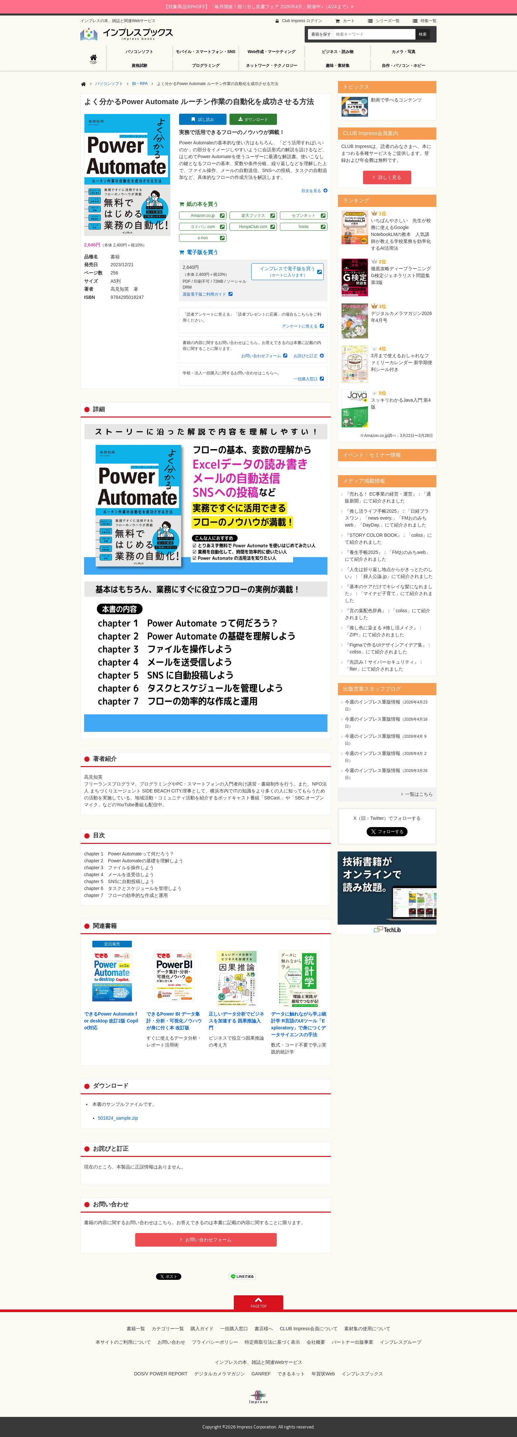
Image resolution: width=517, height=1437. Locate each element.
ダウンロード (256, 119)
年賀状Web (323, 1373)
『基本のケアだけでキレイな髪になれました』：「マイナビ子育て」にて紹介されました (389, 593)
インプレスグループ (400, 1342)
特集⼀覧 (429, 20)
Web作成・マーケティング (271, 51)
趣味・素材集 (338, 65)
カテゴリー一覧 (168, 1328)
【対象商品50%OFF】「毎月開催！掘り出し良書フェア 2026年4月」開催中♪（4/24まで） (258, 6)
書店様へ (264, 1328)
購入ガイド (202, 1328)
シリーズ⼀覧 (388, 20)
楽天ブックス (253, 215)
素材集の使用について (367, 1328)
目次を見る (311, 190)
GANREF (261, 1373)
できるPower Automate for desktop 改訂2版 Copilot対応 (111, 1020)
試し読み (206, 119)
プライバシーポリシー (215, 1342)
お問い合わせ (171, 1342)
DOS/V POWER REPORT (160, 1373)
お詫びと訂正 (306, 356)
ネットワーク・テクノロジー (271, 65)
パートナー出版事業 (352, 1342)
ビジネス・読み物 (337, 51)
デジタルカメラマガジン (219, 1373)
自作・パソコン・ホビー (403, 65)
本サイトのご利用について (123, 1342)
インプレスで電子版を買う (287, 272)
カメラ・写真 (403, 51)
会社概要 (316, 1342)
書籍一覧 (136, 1328)
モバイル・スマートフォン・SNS (205, 51)
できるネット (291, 1373)
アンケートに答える (300, 326)
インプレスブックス (362, 1373)
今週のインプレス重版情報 (372, 701)
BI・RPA (140, 83)
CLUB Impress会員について (308, 1328)
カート (349, 20)
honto (304, 226)
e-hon (203, 238)
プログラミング (206, 65)
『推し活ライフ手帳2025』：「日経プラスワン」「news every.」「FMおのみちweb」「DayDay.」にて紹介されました (387, 518)
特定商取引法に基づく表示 (272, 1342)
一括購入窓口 (306, 379)
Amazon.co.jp (203, 215)
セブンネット (304, 215)
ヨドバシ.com (203, 226)
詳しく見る (389, 177)
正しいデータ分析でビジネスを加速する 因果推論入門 (236, 1020)
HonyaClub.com (253, 226)
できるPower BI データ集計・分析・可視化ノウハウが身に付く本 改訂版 (174, 1020)
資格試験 (139, 65)
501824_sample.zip (118, 1118)
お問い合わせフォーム (261, 356)
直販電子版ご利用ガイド (204, 294)
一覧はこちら (419, 794)
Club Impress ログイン (302, 20)
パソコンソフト (139, 51)
